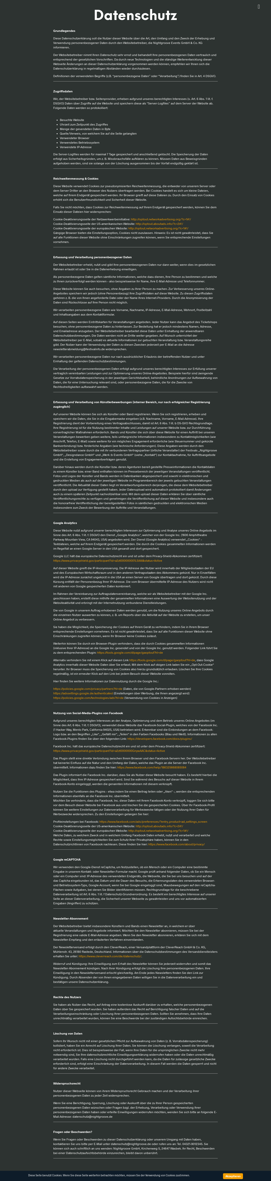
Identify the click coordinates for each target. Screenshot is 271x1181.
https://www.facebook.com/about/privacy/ (176, 844)
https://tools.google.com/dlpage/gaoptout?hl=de (130, 652)
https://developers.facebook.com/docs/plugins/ (159, 738)
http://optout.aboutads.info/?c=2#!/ (159, 223)
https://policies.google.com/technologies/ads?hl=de (88, 697)
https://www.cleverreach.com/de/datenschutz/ (110, 956)
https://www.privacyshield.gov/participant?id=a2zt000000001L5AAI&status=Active (107, 560)
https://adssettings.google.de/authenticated (83, 693)
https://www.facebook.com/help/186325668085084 (151, 767)
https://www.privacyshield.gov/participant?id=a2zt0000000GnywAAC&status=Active (109, 750)
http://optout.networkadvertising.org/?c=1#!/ (161, 219)
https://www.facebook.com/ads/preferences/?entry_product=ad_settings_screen (153, 821)
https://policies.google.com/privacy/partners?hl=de (87, 688)
